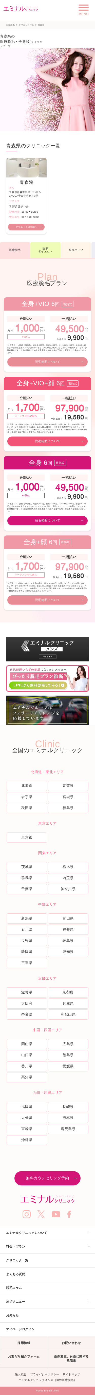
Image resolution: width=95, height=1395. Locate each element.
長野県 (26, 941)
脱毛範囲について (47, 362)
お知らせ (12, 1315)
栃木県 (68, 867)
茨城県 (26, 867)
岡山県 (26, 1044)
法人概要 (21, 1374)
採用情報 (23, 1343)
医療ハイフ (76, 249)
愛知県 (68, 952)
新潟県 (26, 918)
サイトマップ (71, 1374)
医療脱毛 (10, 25)
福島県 (68, 808)
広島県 (68, 1044)
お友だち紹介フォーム (24, 1356)
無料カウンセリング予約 (47, 1178)
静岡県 (26, 952)
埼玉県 (68, 878)
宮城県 (68, 797)
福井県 (68, 929)
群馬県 (26, 878)
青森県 (68, 786)
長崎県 (68, 1107)
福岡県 (26, 1107)
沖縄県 (26, 1140)
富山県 (68, 918)
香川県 (26, 1066)
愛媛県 (68, 1066)
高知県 (26, 1077)
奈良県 (26, 1014)
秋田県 (26, 808)
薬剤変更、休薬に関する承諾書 (71, 1359)
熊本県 (68, 1118)
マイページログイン (20, 1329)
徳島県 (68, 1055)
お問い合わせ (71, 1343)
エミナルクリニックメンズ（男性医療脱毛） (47, 1379)
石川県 (26, 929)
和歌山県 (68, 1014)
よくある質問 (15, 1274)
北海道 (26, 786)
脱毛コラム (14, 1288)
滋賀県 (26, 992)
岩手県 (26, 797)
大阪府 (26, 1003)
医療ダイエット (45, 250)
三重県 (26, 963)
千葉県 (26, 889)
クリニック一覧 (26, 25)
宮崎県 (26, 1129)
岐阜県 (68, 941)
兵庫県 (68, 1003)
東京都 (26, 837)
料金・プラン (15, 1246)
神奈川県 (68, 889)
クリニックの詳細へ (26, 227)
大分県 (26, 1118)
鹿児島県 (68, 1129)
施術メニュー (15, 1301)
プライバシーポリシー (44, 1374)
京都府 (68, 992)
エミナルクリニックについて (26, 1233)
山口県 (26, 1055)
